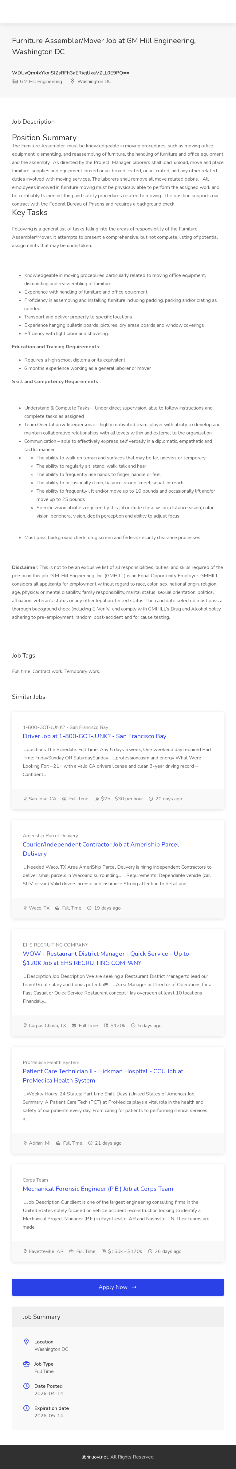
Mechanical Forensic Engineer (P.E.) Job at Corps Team (98, 1189)
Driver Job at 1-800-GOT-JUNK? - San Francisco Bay (94, 736)
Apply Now (118, 1287)
